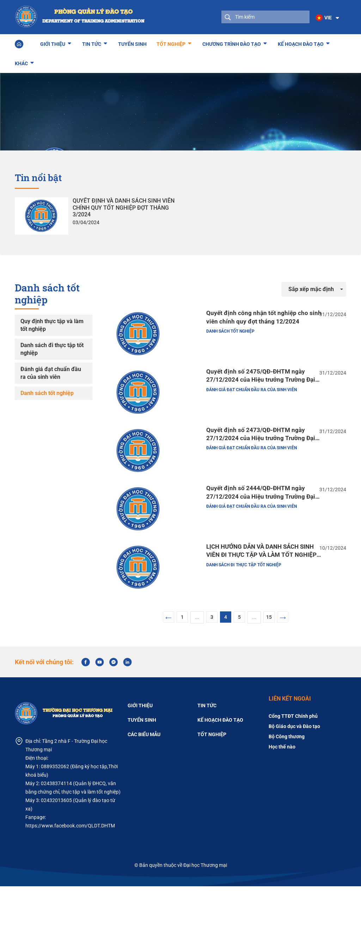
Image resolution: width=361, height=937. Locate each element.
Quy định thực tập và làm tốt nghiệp (52, 324)
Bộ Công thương (287, 787)
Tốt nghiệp (171, 42)
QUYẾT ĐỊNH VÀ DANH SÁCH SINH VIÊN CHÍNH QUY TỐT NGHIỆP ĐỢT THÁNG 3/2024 (124, 206)
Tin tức (91, 42)
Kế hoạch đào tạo (301, 42)
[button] (325, 18)
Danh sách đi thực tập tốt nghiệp (52, 348)
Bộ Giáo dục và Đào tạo (294, 777)
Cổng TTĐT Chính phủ (293, 767)
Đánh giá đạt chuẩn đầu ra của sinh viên (50, 372)
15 (269, 668)
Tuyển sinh (132, 43)
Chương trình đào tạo (231, 42)
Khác (21, 61)
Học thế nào (282, 797)
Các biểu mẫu (144, 785)
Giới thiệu (52, 42)
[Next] (282, 667)
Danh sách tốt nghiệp (47, 392)
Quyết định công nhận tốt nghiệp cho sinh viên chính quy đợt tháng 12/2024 (247, 318)
